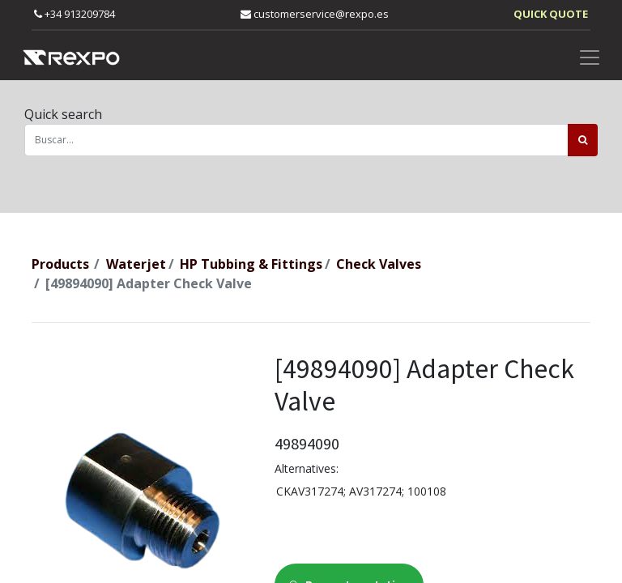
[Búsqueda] (583, 140)
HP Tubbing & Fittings (251, 264)
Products (60, 264)
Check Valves (378, 264)
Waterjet (136, 264)
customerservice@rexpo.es (315, 13)
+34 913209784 (74, 13)
